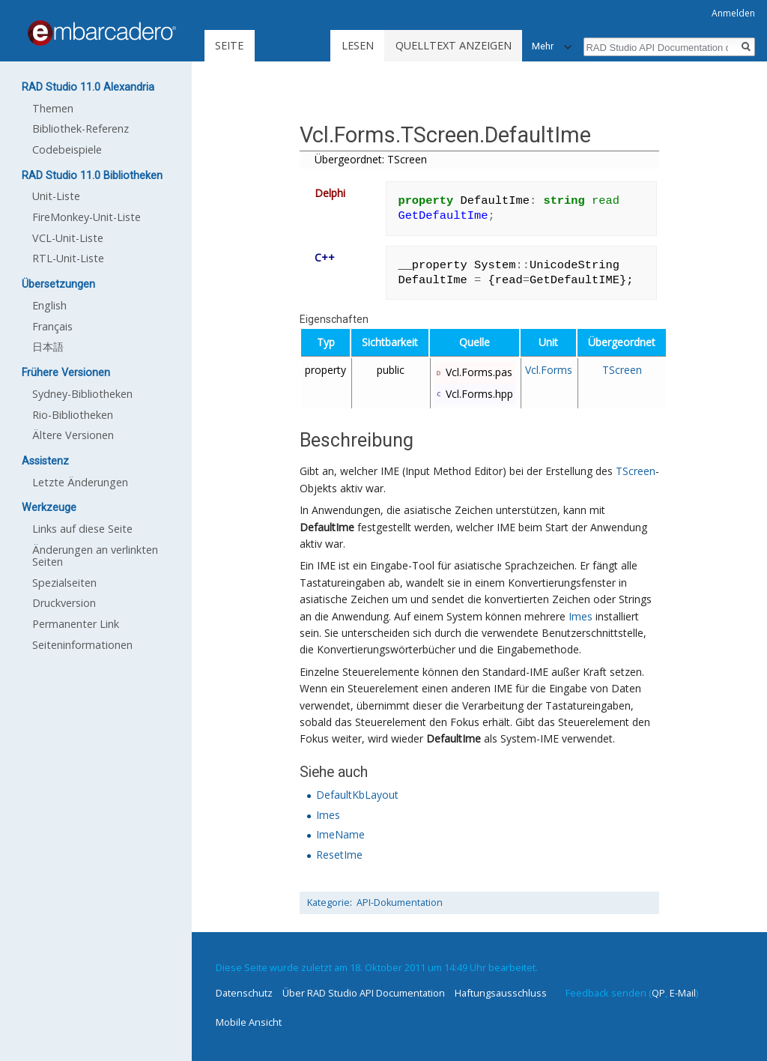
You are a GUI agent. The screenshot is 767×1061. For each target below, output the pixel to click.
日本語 (48, 346)
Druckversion (64, 603)
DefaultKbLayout (357, 795)
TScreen (622, 370)
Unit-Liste (56, 196)
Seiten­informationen (82, 645)
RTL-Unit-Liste (68, 258)
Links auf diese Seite (82, 529)
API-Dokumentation (400, 902)
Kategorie (328, 902)
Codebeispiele (67, 149)
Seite (229, 45)
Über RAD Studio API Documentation (363, 993)
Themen (52, 108)
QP (658, 993)
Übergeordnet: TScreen (371, 159)
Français (52, 326)
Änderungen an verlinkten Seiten (95, 555)
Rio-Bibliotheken (72, 415)
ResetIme (339, 854)
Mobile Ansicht (249, 1022)
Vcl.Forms (548, 370)
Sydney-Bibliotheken (82, 394)
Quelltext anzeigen (453, 45)
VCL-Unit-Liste (67, 238)
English (49, 305)
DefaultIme (327, 527)
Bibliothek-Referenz (80, 128)
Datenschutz (244, 993)
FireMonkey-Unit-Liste (86, 217)
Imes (580, 616)
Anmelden (733, 13)
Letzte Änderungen (80, 482)
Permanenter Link (75, 624)
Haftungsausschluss (501, 993)
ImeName (340, 834)
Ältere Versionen (73, 435)
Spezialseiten (64, 582)
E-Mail (683, 993)
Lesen (358, 45)
